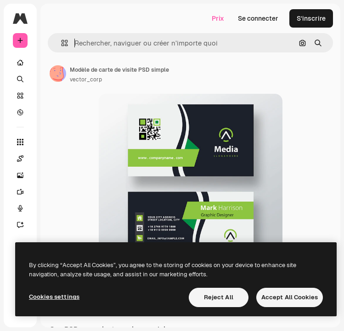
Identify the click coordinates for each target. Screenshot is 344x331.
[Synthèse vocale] (20, 208)
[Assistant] (20, 224)
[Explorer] (20, 112)
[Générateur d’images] (20, 175)
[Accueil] (20, 62)
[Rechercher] (20, 79)
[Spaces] (20, 158)
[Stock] (20, 95)
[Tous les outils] (20, 142)
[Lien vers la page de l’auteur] (58, 73)
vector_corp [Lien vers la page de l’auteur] (86, 79)
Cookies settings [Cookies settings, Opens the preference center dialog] (54, 297)
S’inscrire (311, 18)
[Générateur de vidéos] (20, 191)
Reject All (218, 297)
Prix (218, 18)
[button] (60, 43)
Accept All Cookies (289, 297)
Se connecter (258, 18)
